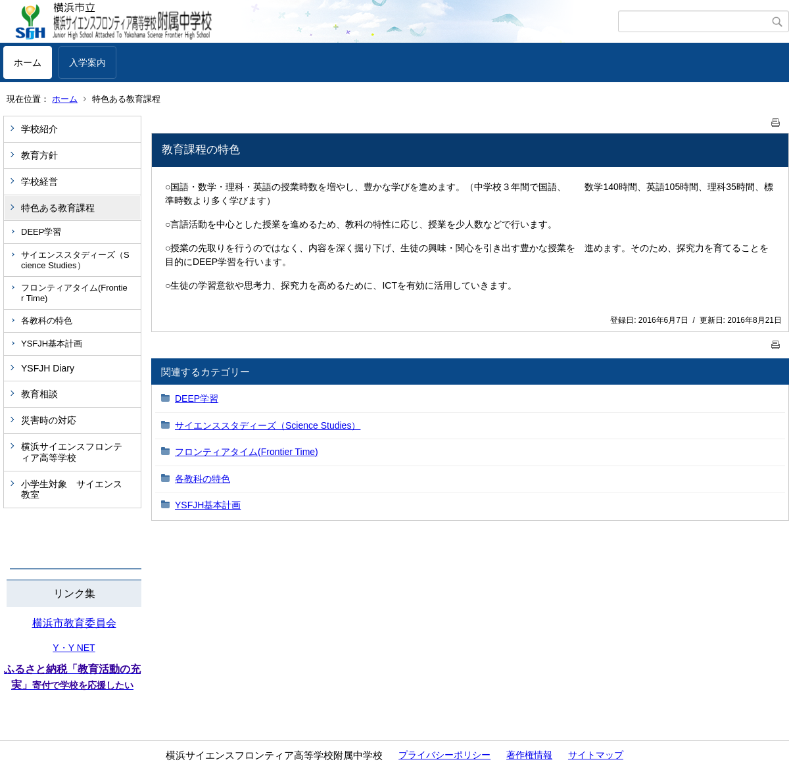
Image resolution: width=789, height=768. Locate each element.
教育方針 (39, 155)
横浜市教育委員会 (74, 623)
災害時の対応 (48, 420)
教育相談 (39, 394)
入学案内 (87, 62)
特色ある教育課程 (58, 208)
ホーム (27, 62)
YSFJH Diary (47, 368)
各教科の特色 (46, 320)
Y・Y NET (74, 647)
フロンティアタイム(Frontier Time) (74, 293)
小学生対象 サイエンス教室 (71, 489)
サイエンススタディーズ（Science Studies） (75, 260)
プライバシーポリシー (444, 755)
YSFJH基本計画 (51, 343)
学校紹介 (39, 129)
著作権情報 (529, 755)
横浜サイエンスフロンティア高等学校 (71, 452)
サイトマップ (595, 755)
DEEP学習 (41, 232)
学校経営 (39, 181)
